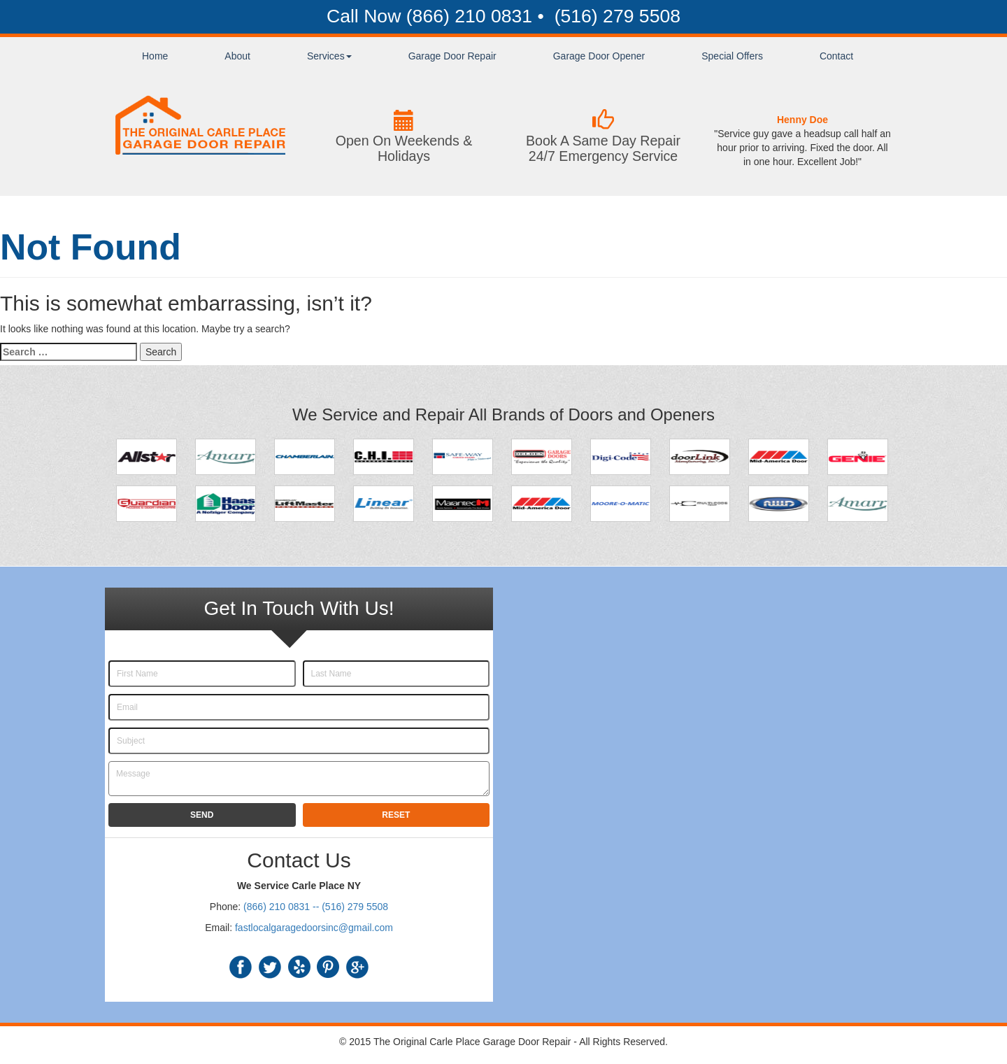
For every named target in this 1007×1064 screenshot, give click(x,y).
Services (329, 56)
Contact (836, 56)
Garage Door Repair (452, 56)
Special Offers (732, 56)
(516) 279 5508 (614, 16)
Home (155, 56)
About (237, 56)
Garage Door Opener (599, 56)
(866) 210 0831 (469, 16)
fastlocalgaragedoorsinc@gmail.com (314, 927)
